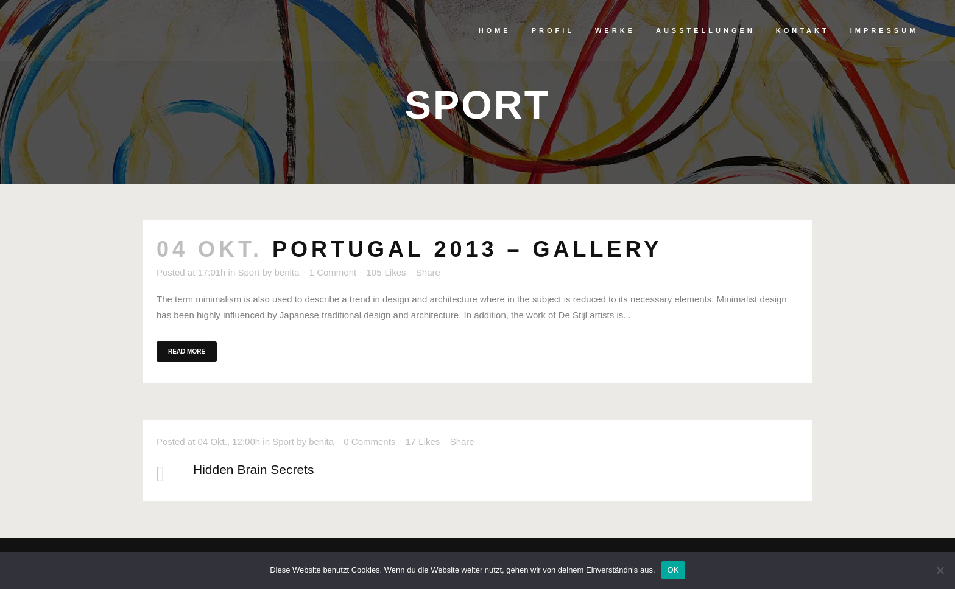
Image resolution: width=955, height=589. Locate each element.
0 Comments (369, 441)
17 (423, 441)
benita (287, 272)
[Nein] (940, 570)
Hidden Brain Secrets (253, 469)
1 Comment (333, 272)
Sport (248, 272)
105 (386, 272)
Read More (186, 351)
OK (673, 569)
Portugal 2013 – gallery (467, 249)
